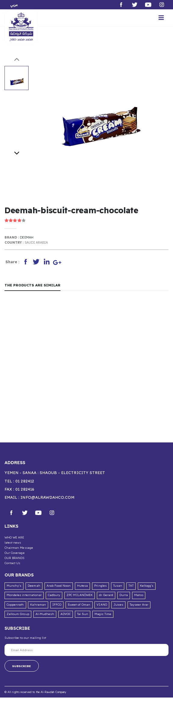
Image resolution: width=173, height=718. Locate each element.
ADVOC (65, 614)
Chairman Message (19, 547)
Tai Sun (82, 614)
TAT (131, 586)
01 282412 (24, 481)
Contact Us (12, 563)
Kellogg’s (146, 586)
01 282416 (24, 489)
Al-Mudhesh (45, 614)
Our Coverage (15, 552)
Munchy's (14, 586)
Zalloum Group (18, 614)
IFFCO (56, 605)
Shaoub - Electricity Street (72, 472)
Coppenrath (15, 605)
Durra (123, 595)
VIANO (102, 605)
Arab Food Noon (59, 586)
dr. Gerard (106, 595)
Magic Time (102, 614)
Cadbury (54, 595)
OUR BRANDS (15, 558)
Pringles (100, 586)
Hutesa (82, 586)
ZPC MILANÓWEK (79, 595)
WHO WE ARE (14, 537)
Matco (138, 595)
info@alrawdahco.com (47, 497)
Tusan (117, 586)
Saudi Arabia (36, 242)
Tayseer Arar (139, 605)
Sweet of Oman (79, 605)
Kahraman (38, 605)
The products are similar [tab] (32, 285)
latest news (13, 542)
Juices (118, 605)
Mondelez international (24, 595)
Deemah (26, 237)
